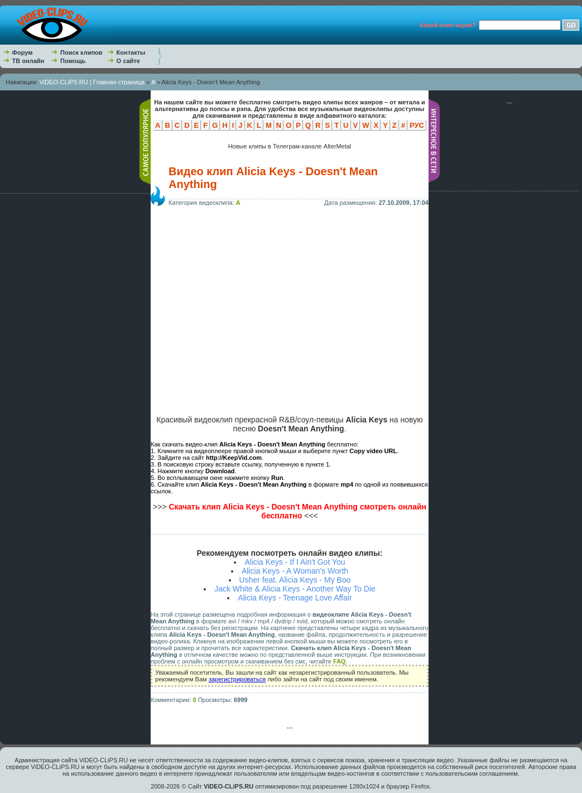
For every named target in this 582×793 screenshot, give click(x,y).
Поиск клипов (81, 52)
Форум (22, 52)
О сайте (128, 60)
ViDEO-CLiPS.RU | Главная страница (92, 82)
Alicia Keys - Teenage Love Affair (295, 597)
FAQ (339, 661)
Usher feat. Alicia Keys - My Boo (295, 579)
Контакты (131, 52)
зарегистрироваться (237, 679)
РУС (417, 125)
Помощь (72, 60)
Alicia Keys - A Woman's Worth (295, 570)
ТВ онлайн (28, 60)
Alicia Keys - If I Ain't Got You (294, 561)
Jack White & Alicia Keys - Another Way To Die (295, 588)
